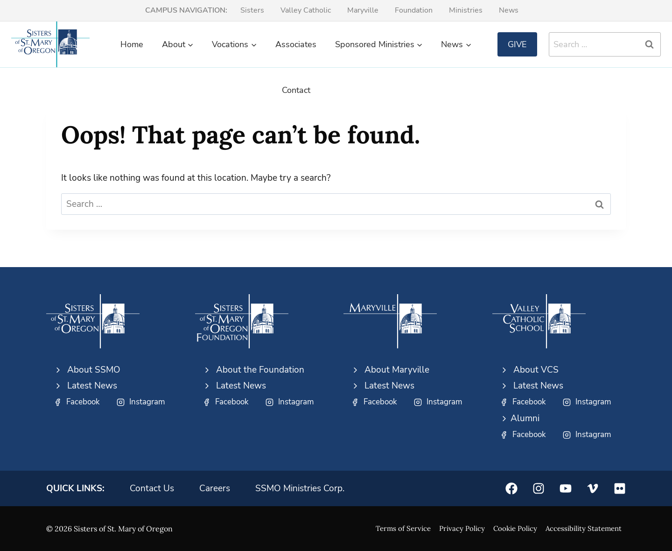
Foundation (414, 10)
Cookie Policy (515, 528)
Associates (295, 44)
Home (131, 44)
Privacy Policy (462, 528)
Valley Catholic (305, 10)
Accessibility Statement (584, 528)
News (508, 10)
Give (517, 44)
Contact (296, 90)
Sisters (252, 10)
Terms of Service (403, 528)
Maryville (362, 10)
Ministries (466, 10)
